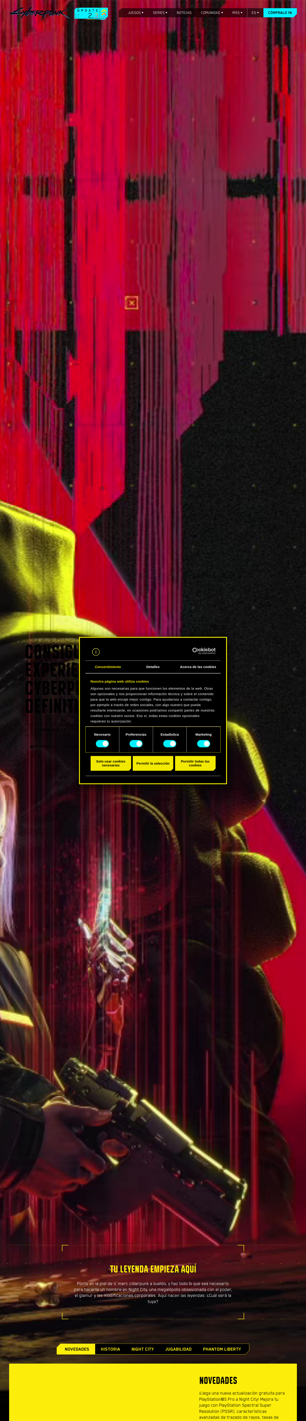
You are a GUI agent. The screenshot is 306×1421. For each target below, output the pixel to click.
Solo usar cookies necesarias (110, 763)
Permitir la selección (153, 763)
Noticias (184, 12)
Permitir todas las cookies (195, 763)
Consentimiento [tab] (108, 667)
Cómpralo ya (280, 12)
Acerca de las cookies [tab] (198, 667)
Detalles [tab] (153, 667)
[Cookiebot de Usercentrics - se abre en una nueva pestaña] (196, 651)
